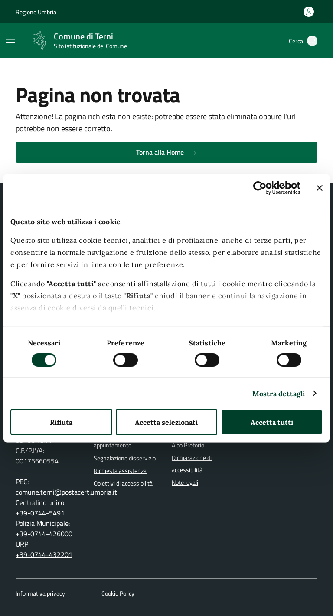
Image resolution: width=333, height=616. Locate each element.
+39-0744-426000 (44, 533)
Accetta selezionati (166, 421)
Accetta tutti (272, 421)
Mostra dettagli (278, 393)
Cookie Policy (117, 593)
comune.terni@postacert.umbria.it (66, 492)
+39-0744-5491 (40, 513)
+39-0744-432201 (44, 554)
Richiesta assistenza (120, 471)
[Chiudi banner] (320, 188)
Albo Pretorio (188, 445)
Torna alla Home (166, 152)
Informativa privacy (40, 593)
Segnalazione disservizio (125, 458)
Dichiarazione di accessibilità (192, 464)
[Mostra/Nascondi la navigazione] (10, 40)
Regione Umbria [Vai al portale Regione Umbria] (36, 11)
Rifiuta (61, 421)
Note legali (185, 482)
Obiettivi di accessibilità (123, 483)
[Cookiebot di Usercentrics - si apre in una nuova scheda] (262, 188)
